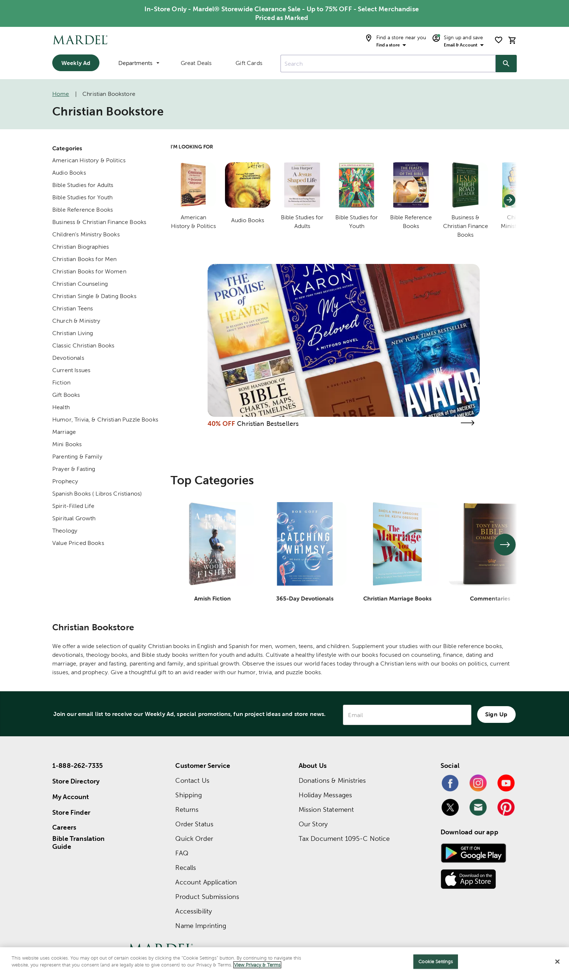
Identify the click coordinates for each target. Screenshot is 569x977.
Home (60, 94)
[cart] (512, 40)
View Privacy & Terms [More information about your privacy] (257, 965)
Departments (138, 63)
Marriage (64, 432)
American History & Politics (89, 160)
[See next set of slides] (505, 544)
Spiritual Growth (73, 518)
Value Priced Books (78, 543)
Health (61, 407)
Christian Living (72, 333)
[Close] (557, 961)
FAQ (181, 853)
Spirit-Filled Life (73, 506)
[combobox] (388, 63)
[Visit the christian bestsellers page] (467, 423)
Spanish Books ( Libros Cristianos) (97, 493)
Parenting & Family (77, 456)
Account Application (206, 882)
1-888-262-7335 (77, 765)
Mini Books (67, 444)
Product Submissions (207, 896)
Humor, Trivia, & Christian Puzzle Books (105, 419)
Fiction (61, 382)
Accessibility (193, 911)
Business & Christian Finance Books (99, 222)
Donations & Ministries (332, 780)
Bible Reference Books (82, 210)
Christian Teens (72, 308)
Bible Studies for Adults (83, 185)
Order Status (194, 824)
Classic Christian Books (83, 345)
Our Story (313, 824)
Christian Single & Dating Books (94, 296)
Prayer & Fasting (73, 469)
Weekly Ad (75, 63)
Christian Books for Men (84, 259)
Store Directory (75, 781)
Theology (64, 531)
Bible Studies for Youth (82, 197)
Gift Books (66, 395)
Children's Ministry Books (86, 234)
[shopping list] (498, 40)
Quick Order (194, 838)
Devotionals (68, 358)
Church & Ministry (76, 321)
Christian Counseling (80, 284)
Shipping (188, 795)
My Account (70, 797)
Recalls (185, 867)
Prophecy (65, 481)
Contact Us (192, 780)
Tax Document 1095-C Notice (344, 838)
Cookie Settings (435, 961)
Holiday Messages (325, 795)
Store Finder (71, 812)
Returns (186, 809)
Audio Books (69, 173)
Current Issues (71, 370)
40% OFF (221, 423)
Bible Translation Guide (78, 843)
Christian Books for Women (89, 271)
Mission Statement (326, 809)
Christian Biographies (80, 247)
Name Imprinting (200, 925)
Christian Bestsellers (268, 423)
